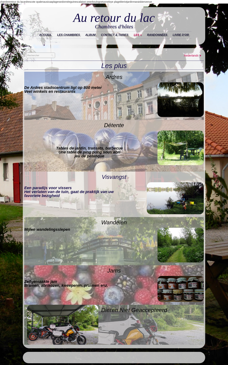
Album (90, 34)
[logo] (114, 20)
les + (138, 34)
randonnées (157, 34)
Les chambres (68, 34)
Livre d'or (181, 34)
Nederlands (193, 55)
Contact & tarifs (114, 34)
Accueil (45, 34)
